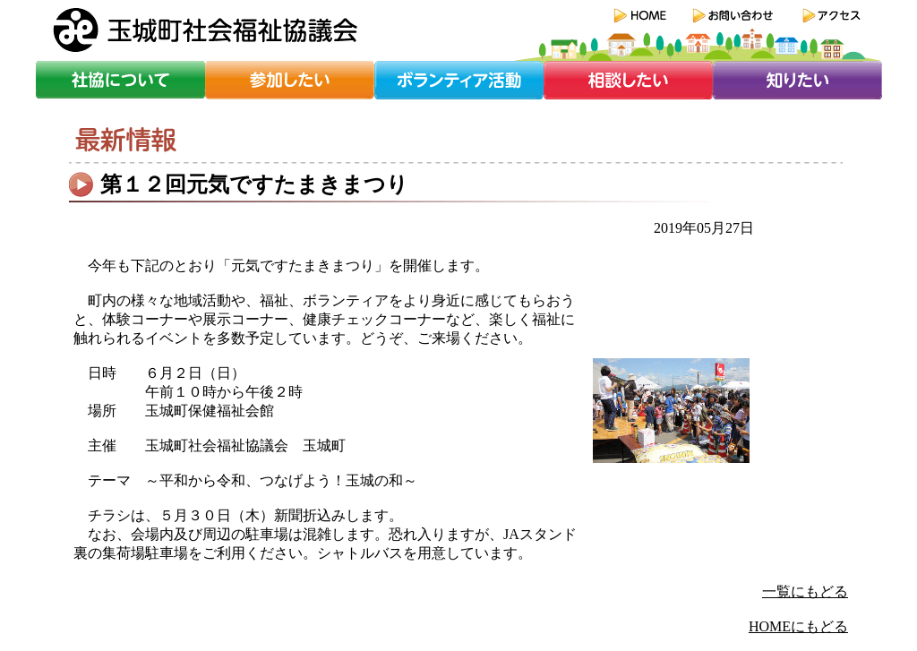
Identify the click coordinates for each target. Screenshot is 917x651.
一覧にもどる (805, 591)
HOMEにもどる (798, 626)
